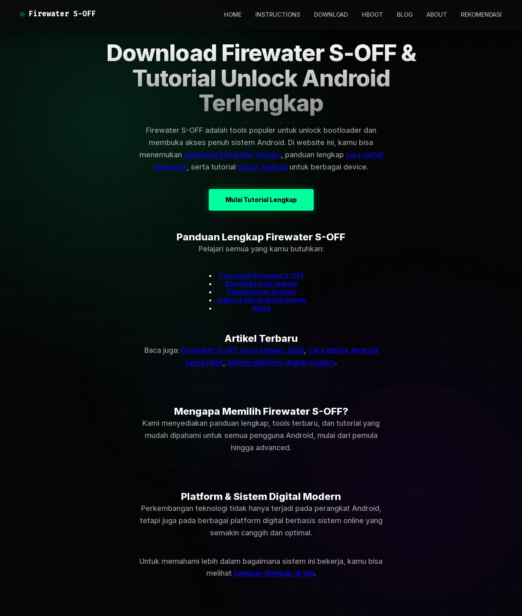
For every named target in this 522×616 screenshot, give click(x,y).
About (261, 308)
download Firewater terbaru (232, 154)
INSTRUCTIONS (277, 14)
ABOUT (437, 14)
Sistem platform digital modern (281, 362)
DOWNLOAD (331, 14)
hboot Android (263, 167)
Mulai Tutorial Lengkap (261, 200)
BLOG (405, 14)
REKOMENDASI (481, 14)
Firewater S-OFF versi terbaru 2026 (242, 350)
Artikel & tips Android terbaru (261, 300)
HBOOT (372, 14)
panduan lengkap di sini (274, 573)
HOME (232, 14)
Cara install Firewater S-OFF (261, 275)
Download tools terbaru (261, 283)
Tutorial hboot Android (261, 292)
